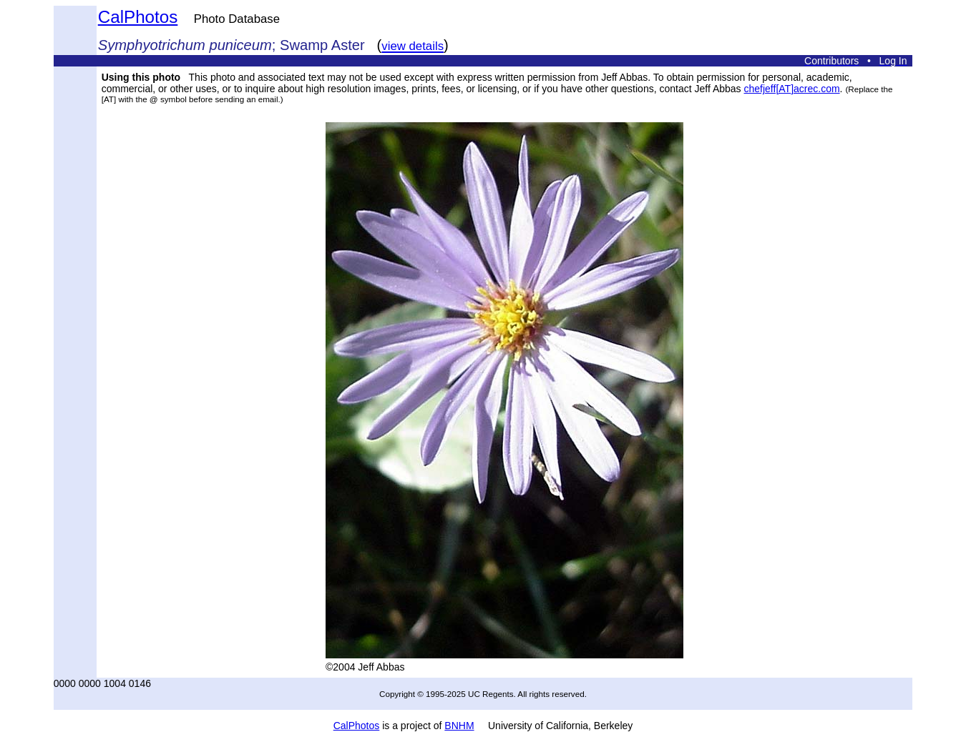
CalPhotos (138, 16)
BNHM (459, 725)
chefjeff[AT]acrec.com (792, 88)
